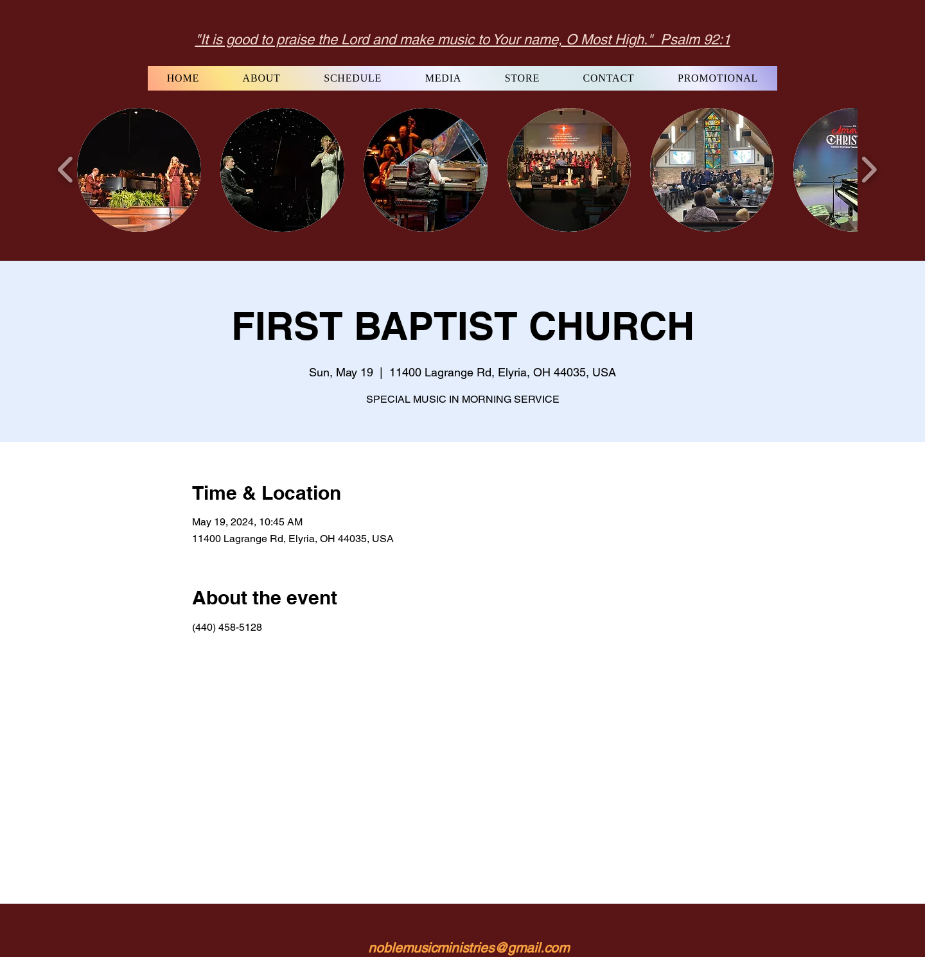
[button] (139, 170)
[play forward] (868, 169)
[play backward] (65, 169)
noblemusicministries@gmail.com (468, 948)
